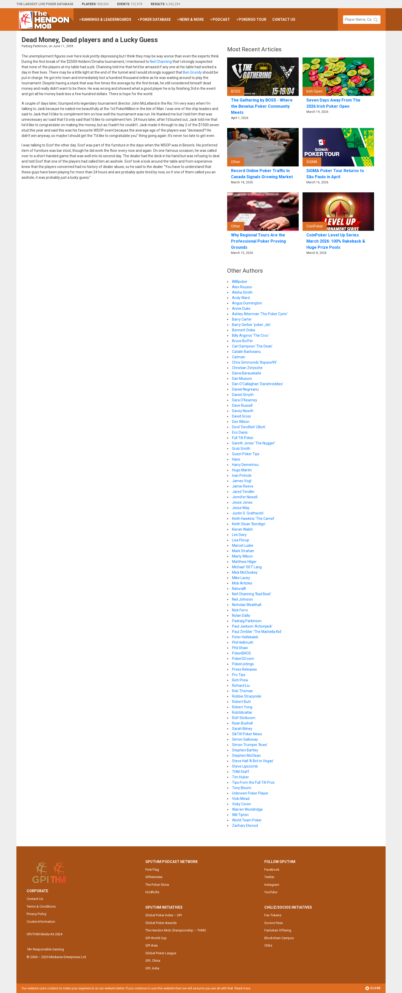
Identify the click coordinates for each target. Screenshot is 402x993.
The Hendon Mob (46, 19)
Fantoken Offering (277, 930)
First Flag (152, 869)
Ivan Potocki (242, 475)
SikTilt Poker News (247, 734)
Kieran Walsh (242, 529)
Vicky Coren (241, 804)
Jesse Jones (242, 502)
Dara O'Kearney (244, 400)
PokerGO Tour (252, 19)
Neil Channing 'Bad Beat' (251, 594)
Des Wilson (240, 422)
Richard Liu (241, 685)
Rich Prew (240, 680)
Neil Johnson (242, 599)
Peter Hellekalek (245, 637)
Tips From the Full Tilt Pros (253, 782)
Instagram (271, 885)
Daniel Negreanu (245, 389)
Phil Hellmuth (242, 642)
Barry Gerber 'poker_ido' (251, 325)
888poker (239, 282)
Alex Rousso (242, 287)
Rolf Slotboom (243, 718)
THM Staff (240, 772)
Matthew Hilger (244, 562)
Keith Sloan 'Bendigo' (249, 524)
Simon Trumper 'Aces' (250, 745)
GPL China (152, 960)
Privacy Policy (36, 914)
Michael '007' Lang (247, 567)
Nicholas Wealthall (246, 605)
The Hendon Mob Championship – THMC (175, 930)
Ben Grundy (192, 72)
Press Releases (244, 669)
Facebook (271, 869)
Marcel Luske (242, 545)
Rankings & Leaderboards (106, 19)
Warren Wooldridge (247, 809)
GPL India (152, 968)
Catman (238, 357)
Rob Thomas (242, 691)
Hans (236, 459)
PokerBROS (241, 653)
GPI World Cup (156, 938)
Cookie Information (41, 922)
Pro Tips (238, 675)
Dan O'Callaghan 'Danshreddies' (257, 384)
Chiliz (268, 945)
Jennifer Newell (244, 497)
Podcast (221, 19)
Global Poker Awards (161, 923)
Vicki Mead (240, 799)
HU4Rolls (152, 892)
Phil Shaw (240, 648)
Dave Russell (242, 405)
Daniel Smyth (243, 395)
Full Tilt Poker (243, 438)
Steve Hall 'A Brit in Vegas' (253, 761)
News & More (191, 19)
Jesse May (240, 508)
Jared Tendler (243, 492)
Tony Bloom (241, 788)
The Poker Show (157, 885)
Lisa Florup (240, 540)
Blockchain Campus (279, 938)
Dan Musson (242, 378)
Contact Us (283, 19)
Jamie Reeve (242, 486)
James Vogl (241, 481)
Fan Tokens (272, 915)
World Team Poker (247, 820)
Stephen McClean (246, 755)
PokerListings (243, 664)
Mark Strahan (243, 551)
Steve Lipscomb (245, 766)
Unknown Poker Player (250, 793)
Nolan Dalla (241, 615)
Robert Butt (241, 702)
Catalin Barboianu (246, 352)
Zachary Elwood (245, 825)
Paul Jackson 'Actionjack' (252, 626)
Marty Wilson (242, 556)
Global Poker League (160, 953)
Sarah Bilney (242, 729)
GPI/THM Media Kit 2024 (44, 934)
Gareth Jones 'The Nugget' (253, 443)
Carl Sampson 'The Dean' (252, 346)
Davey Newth (242, 411)
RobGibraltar (242, 712)
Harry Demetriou (245, 465)
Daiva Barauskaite (246, 373)
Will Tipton (240, 815)
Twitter (269, 877)
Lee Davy (239, 535)
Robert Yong (242, 707)
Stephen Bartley (245, 750)
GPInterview (154, 877)
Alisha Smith (242, 292)
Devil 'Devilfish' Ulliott (248, 427)
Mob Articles (242, 583)
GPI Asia (151, 945)
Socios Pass (273, 923)
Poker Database (155, 19)
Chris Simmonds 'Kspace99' (254, 362)
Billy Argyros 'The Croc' (250, 335)
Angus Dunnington (247, 303)
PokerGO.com (243, 659)
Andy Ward (241, 298)
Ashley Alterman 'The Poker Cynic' (260, 314)
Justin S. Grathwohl (247, 513)
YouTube (270, 892)
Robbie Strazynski (246, 696)
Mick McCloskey (245, 572)
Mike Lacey (241, 578)
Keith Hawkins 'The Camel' (253, 519)
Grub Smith (241, 448)
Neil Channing (161, 61)
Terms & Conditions (41, 906)
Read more (242, 988)
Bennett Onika (243, 330)
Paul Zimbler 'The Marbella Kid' (257, 632)
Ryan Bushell (242, 723)
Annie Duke (241, 308)
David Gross (241, 416)
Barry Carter (242, 319)
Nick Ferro (240, 610)
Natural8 (239, 589)
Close (372, 988)
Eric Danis (240, 432)
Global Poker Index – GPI (163, 915)
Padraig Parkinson (247, 621)
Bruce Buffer (242, 341)
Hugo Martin (242, 470)
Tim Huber (240, 777)
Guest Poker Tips (245, 454)
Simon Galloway (245, 739)
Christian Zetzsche (247, 368)
